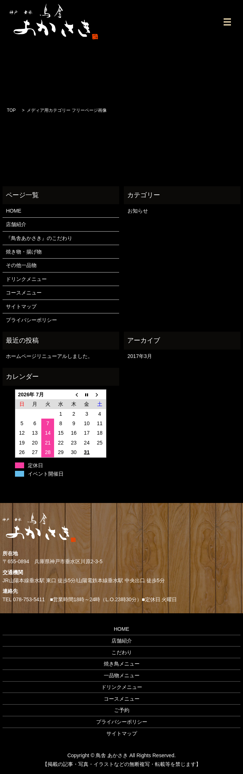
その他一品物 (21, 265)
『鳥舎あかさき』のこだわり (39, 238)
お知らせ (138, 211)
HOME (13, 211)
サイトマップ (21, 306)
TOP (11, 110)
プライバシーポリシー (31, 320)
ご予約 (121, 710)
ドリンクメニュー (26, 279)
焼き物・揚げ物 (24, 252)
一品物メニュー (122, 675)
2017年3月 (140, 356)
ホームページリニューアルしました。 (49, 356)
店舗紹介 (16, 224)
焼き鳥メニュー (122, 664)
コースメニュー (24, 293)
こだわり (121, 652)
